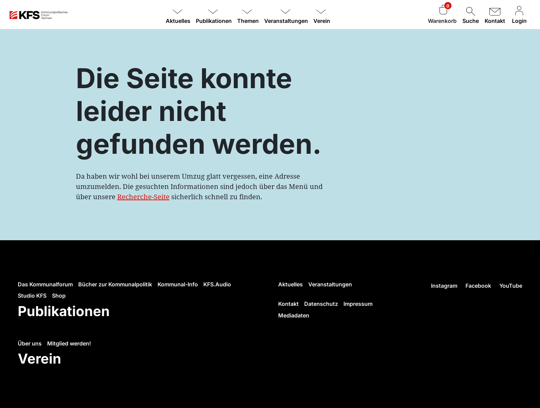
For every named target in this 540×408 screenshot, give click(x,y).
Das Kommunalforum (45, 284)
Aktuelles (290, 284)
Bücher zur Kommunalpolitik (115, 284)
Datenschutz (321, 303)
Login (519, 14)
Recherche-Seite (143, 196)
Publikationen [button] (214, 20)
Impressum (358, 303)
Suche (470, 14)
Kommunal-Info (178, 284)
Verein (39, 358)
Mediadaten (293, 315)
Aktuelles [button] (178, 20)
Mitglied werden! (69, 343)
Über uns (30, 343)
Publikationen (64, 311)
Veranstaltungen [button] (286, 20)
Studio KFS (32, 295)
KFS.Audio (217, 284)
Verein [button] (321, 20)
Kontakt (495, 14)
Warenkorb (442, 20)
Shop (59, 295)
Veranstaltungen (330, 284)
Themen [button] (248, 20)
